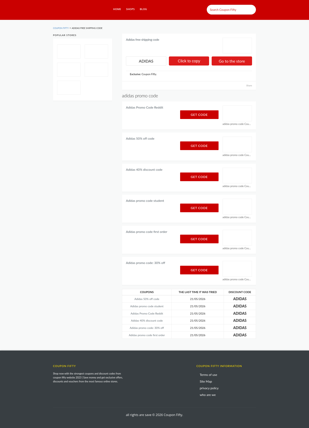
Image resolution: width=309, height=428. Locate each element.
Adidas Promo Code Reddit (144, 107)
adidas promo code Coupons (237, 123)
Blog (143, 9)
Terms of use (208, 374)
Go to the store (232, 61)
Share (249, 85)
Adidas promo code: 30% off (145, 263)
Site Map (206, 381)
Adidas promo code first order (146, 231)
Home (117, 9)
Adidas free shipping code (142, 39)
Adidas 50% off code (140, 138)
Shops (130, 9)
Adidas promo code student (145, 200)
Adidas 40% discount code (144, 169)
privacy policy (209, 388)
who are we (208, 395)
